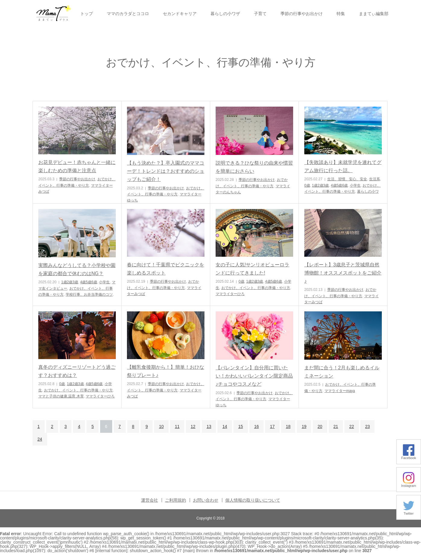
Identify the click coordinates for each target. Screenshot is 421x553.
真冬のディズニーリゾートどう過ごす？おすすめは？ (77, 371)
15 (240, 426)
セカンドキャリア (180, 13)
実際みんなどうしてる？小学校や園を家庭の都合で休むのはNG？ (77, 269)
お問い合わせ (205, 500)
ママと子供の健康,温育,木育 (61, 396)
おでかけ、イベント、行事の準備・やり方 (255, 288)
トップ (86, 13)
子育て (260, 13)
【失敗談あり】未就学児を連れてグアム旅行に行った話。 (342, 166)
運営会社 (149, 500)
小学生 (355, 185)
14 (224, 426)
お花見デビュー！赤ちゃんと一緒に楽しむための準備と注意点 (77, 166)
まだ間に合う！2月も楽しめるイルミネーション (341, 371)
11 (177, 426)
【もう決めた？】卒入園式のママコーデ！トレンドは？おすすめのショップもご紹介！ (165, 171)
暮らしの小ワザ (225, 13)
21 (336, 426)
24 (39, 439)
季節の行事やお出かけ (301, 13)
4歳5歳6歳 (339, 185)
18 (288, 426)
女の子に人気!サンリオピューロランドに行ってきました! (252, 268)
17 (272, 426)
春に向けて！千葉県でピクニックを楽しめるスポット (165, 268)
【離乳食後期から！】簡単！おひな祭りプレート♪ (165, 371)
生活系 (374, 179)
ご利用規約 (175, 500)
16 (256, 426)
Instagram (408, 484)
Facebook (408, 456)
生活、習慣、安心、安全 (347, 179)
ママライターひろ (230, 294)
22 (351, 426)
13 (209, 426)
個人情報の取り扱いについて (252, 500)
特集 (341, 13)
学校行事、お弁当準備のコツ (89, 294)
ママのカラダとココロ (128, 13)
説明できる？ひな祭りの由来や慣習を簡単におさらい (254, 167)
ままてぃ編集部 (373, 13)
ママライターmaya (339, 391)
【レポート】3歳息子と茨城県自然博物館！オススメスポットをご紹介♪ (342, 273)
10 (161, 426)
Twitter (408, 511)
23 (367, 426)
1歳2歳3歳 (320, 185)
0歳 (307, 185)
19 (304, 426)
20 (320, 426)
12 (193, 426)
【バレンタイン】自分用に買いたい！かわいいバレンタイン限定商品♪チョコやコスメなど (254, 376)
